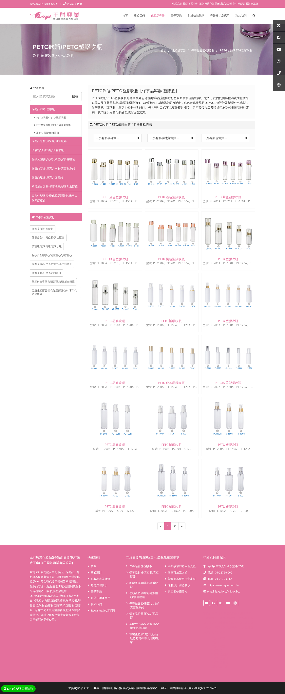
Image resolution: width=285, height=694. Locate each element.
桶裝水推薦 (218, 646)
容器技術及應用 (220, 15)
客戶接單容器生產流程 (182, 566)
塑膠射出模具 (219, 662)
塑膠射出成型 (219, 658)
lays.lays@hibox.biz (227, 591)
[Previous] (160, 526)
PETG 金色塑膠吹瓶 (115, 197)
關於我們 (139, 15)
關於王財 (96, 572)
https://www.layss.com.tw (223, 585)
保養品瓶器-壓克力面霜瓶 (47, 177)
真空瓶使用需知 (177, 591)
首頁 (125, 15)
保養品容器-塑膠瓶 (43, 109)
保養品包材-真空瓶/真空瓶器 (49, 141)
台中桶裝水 (216, 613)
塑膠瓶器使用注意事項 (182, 578)
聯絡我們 (241, 15)
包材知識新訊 (196, 15)
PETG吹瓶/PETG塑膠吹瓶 (50, 117)
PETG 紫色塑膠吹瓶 (228, 197)
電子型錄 (176, 15)
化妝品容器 (158, 15)
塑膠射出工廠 (219, 654)
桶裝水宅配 (218, 638)
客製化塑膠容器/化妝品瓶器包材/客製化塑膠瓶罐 (54, 292)
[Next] (181, 526)
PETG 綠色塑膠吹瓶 (115, 259)
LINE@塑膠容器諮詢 (18, 688)
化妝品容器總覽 (100, 578)
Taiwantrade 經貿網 (103, 610)
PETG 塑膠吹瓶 (228, 259)
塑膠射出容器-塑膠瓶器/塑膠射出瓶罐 (55, 186)
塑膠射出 (216, 650)
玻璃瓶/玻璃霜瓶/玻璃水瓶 (48, 150)
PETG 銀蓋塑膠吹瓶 (228, 383)
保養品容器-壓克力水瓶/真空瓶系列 (53, 168)
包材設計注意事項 (179, 585)
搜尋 (75, 96)
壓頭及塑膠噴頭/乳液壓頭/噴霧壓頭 (53, 159)
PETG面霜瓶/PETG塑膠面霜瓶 (52, 125)
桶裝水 (215, 642)
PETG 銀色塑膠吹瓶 (171, 197)
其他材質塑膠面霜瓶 (46, 132)
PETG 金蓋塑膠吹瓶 (171, 383)
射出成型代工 (219, 666)
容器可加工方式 (177, 572)
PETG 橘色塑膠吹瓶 (171, 259)
